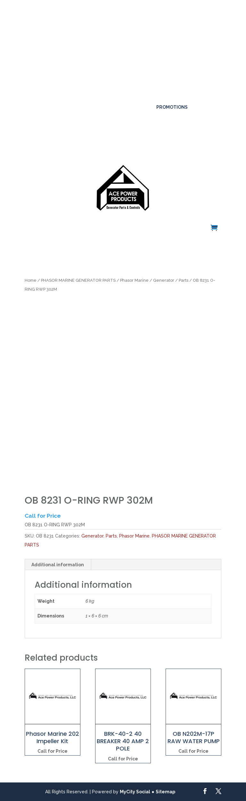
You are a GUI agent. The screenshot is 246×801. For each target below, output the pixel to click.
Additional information (57, 564)
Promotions (172, 107)
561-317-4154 (44, 96)
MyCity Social (135, 791)
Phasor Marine (134, 280)
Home (31, 280)
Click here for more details (68, 32)
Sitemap (165, 791)
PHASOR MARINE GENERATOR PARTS (78, 280)
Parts (183, 280)
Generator (163, 280)
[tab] (57, 564)
